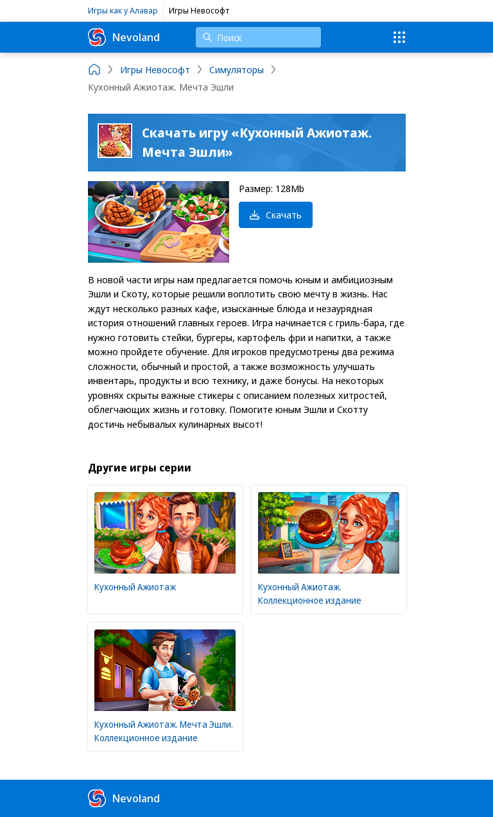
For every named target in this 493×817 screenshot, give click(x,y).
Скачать (276, 214)
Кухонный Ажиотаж (135, 587)
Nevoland (124, 37)
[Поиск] (258, 37)
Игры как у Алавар (123, 10)
